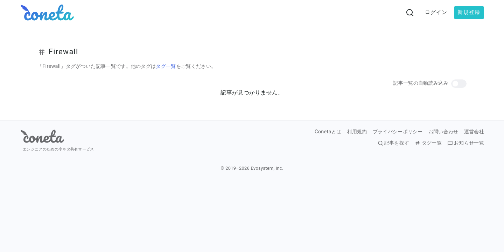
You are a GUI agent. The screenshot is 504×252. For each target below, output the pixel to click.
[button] (459, 83)
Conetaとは (328, 132)
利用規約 (357, 132)
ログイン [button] (436, 12)
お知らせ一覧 (465, 143)
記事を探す (394, 143)
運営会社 (474, 132)
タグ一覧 (166, 66)
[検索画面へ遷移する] (410, 13)
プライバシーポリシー (398, 132)
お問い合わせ (443, 132)
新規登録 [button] (468, 12)
